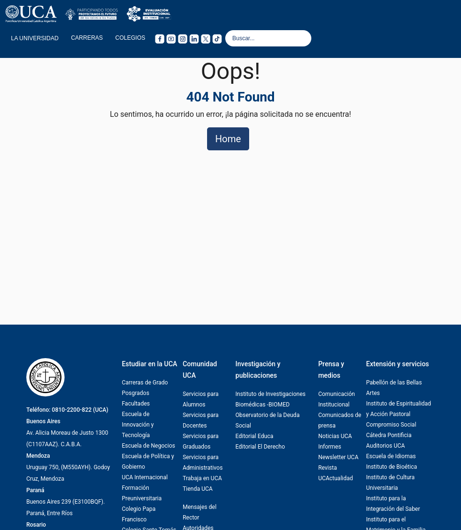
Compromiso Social (391, 424)
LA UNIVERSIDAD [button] (34, 38)
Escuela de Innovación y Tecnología (138, 425)
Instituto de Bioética (391, 466)
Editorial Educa (254, 436)
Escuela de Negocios (149, 445)
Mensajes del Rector (200, 512)
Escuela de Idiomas (391, 456)
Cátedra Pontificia (389, 435)
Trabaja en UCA (202, 478)
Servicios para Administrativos (203, 462)
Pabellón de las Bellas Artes (394, 387)
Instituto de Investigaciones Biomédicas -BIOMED (270, 399)
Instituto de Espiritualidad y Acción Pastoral (398, 408)
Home (228, 139)
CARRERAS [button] (87, 37)
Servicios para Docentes (201, 420)
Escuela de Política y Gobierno (148, 461)
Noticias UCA (335, 436)
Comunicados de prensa (339, 420)
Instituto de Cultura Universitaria (390, 482)
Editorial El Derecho (260, 446)
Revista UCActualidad (335, 473)
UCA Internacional (145, 477)
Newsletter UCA (338, 457)
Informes (329, 446)
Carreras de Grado (145, 382)
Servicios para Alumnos (201, 399)
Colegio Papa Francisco (139, 514)
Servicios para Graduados (201, 441)
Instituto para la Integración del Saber (393, 503)
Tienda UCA (198, 488)
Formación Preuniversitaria (142, 493)
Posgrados (135, 393)
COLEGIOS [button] (130, 37)
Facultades (136, 403)
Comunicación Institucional (336, 399)
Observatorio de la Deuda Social (267, 420)
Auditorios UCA (385, 445)
